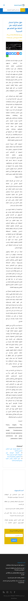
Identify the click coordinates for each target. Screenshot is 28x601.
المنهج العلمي (16, 37)
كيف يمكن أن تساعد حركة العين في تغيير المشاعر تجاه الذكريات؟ (14, 514)
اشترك (14, 540)
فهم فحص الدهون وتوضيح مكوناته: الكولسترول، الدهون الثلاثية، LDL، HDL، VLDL (14, 521)
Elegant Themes (15, 596)
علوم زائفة (10, 37)
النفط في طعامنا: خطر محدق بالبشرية (15, 509)
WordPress (14, 598)
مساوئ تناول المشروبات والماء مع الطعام (15, 565)
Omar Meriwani (15, 35)
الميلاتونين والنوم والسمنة (14, 457)
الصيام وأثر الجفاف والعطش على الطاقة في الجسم (14, 503)
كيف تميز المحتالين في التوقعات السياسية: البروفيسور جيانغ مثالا (14, 496)
